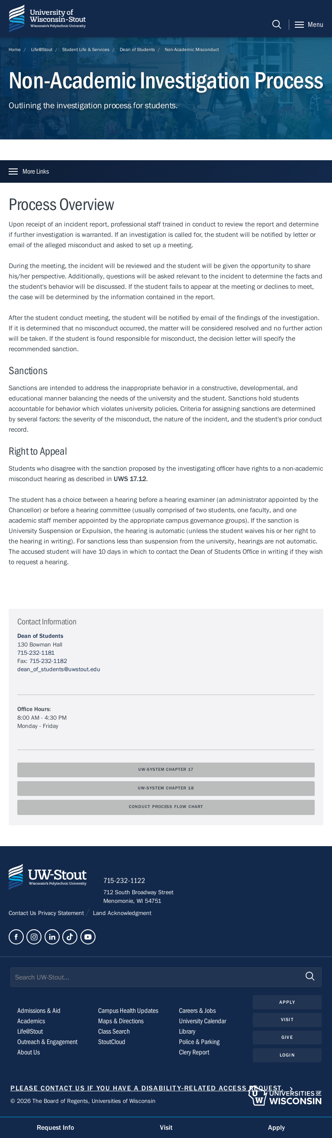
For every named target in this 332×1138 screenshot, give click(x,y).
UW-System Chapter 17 (166, 769)
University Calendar (202, 1022)
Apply (287, 1002)
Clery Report (194, 1053)
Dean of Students (137, 49)
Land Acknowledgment (121, 913)
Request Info (55, 1128)
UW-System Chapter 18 (166, 788)
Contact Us (23, 913)
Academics (31, 1022)
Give (287, 1038)
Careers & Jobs (197, 1011)
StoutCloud (111, 1043)
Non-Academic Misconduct (192, 49)
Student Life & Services (85, 49)
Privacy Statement (62, 913)
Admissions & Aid (39, 1011)
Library (187, 1032)
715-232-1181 (35, 653)
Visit (287, 1020)
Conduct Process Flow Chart (166, 807)
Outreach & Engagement (47, 1043)
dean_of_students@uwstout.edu (58, 669)
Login (287, 1055)
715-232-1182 (48, 661)
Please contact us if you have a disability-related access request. (147, 1089)
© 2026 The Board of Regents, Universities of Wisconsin (83, 1101)
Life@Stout (41, 49)
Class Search (114, 1032)
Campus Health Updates (128, 1011)
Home (15, 49)
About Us (28, 1053)
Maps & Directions (121, 1022)
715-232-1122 (125, 881)
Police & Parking (199, 1043)
